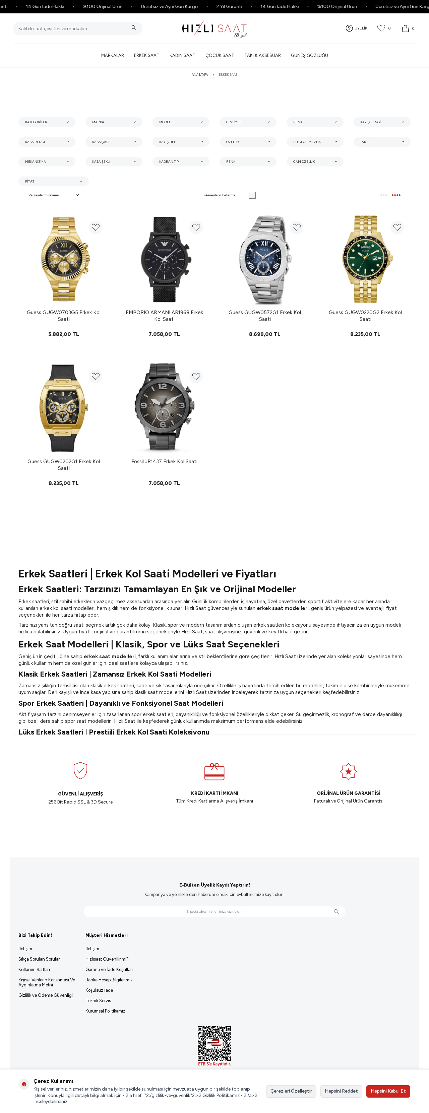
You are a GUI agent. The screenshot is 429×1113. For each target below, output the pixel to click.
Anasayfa (200, 74)
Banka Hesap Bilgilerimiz (109, 979)
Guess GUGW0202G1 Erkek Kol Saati (63, 465)
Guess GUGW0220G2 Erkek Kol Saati (365, 315)
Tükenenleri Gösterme (229, 195)
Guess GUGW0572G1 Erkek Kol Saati (265, 315)
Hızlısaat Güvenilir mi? (107, 959)
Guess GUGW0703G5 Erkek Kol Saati (64, 315)
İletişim (25, 948)
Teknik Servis (98, 1000)
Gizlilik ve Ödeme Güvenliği (45, 995)
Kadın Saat (182, 55)
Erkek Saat (147, 55)
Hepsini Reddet (341, 1091)
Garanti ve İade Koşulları (109, 969)
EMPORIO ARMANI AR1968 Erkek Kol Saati (164, 315)
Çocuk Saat (219, 55)
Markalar (112, 55)
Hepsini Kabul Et (388, 1091)
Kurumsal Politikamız (105, 1011)
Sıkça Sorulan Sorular (39, 959)
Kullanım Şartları (34, 969)
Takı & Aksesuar (262, 55)
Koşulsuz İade (99, 990)
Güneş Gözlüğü (309, 55)
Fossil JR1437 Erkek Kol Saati (164, 462)
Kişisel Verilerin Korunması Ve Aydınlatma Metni (46, 982)
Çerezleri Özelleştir (291, 1091)
